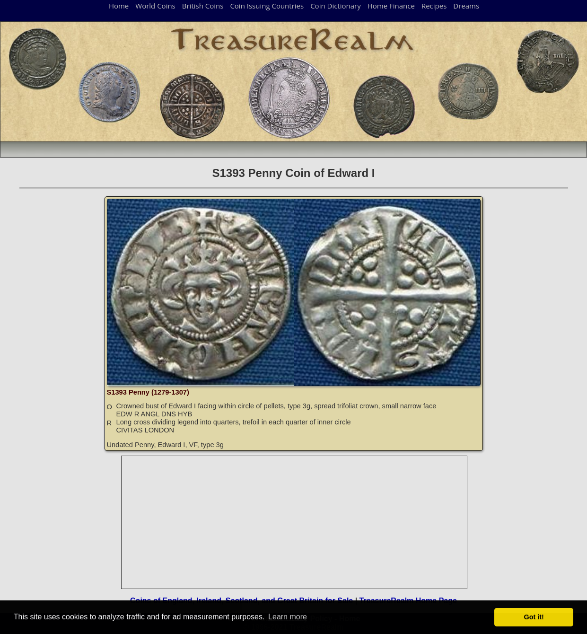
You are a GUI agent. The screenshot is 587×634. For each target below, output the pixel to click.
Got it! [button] (534, 617)
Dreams (466, 5)
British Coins (203, 5)
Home (119, 5)
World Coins (155, 5)
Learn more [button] (287, 617)
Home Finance (391, 5)
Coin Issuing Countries (267, 5)
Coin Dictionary (335, 5)
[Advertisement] (295, 522)
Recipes (434, 5)
